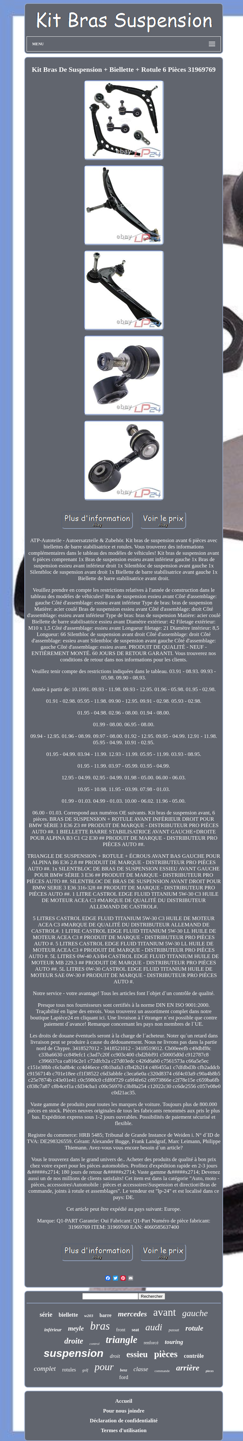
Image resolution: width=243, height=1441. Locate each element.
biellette (68, 1315)
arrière (188, 1367)
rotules (69, 1369)
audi (154, 1327)
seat (135, 1329)
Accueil (123, 1401)
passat (174, 1329)
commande (162, 1371)
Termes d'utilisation (123, 1430)
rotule (194, 1328)
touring (174, 1342)
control (94, 1343)
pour (104, 1366)
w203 (88, 1315)
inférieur (53, 1329)
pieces (210, 1371)
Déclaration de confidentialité (124, 1421)
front (120, 1329)
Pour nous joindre (124, 1411)
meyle (76, 1328)
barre (105, 1315)
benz (123, 1370)
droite (73, 1341)
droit (115, 1356)
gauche (195, 1313)
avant (164, 1312)
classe (141, 1369)
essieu (137, 1354)
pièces (166, 1354)
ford (123, 1377)
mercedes (132, 1314)
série (46, 1314)
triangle (121, 1339)
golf (85, 1370)
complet (45, 1368)
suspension (73, 1353)
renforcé (151, 1342)
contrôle (194, 1356)
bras (100, 1326)
